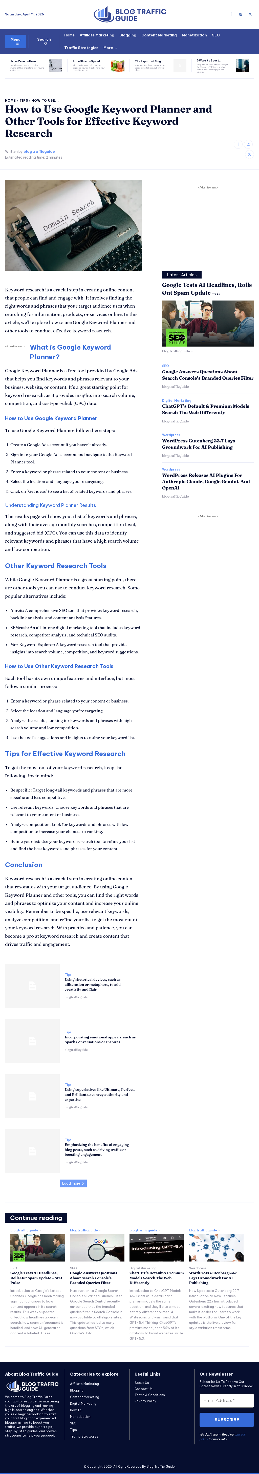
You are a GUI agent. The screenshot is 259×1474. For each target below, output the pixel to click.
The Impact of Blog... (149, 61)
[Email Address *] (227, 1401)
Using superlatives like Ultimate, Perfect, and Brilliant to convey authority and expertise (100, 1094)
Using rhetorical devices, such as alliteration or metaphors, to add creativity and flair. (93, 984)
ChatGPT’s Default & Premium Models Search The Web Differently (205, 409)
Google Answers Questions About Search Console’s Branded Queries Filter (93, 1278)
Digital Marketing (176, 400)
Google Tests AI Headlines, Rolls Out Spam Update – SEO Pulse (36, 1278)
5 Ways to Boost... (209, 60)
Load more (73, 1183)
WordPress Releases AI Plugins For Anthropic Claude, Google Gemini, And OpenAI (206, 481)
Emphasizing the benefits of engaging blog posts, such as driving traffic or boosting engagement (97, 1149)
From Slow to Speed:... (88, 61)
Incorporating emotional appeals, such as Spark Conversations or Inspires (100, 1039)
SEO (165, 366)
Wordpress (171, 435)
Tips (23, 100)
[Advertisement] (208, 225)
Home (10, 100)
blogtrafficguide (39, 151)
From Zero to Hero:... (24, 61)
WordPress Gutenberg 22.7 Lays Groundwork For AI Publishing (213, 1278)
